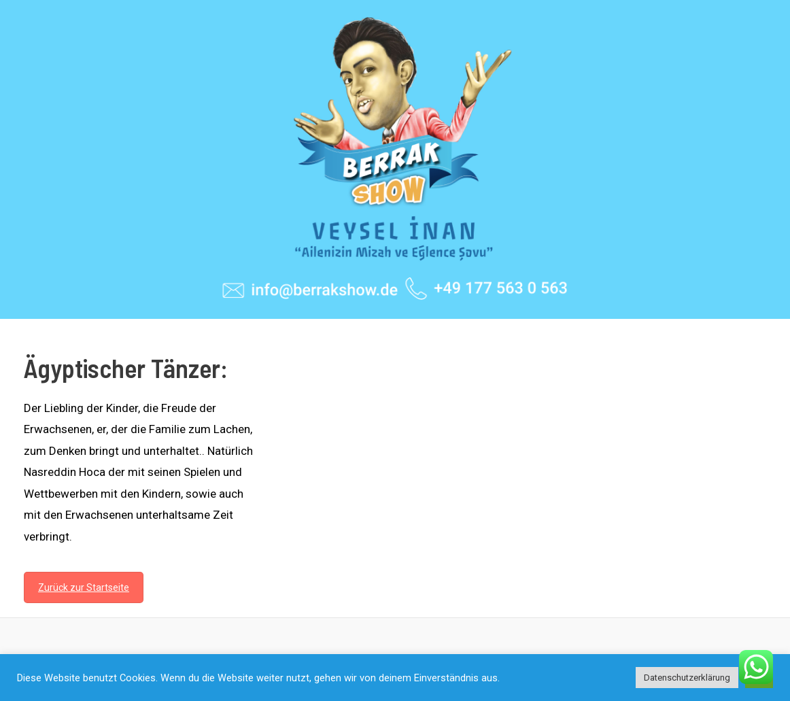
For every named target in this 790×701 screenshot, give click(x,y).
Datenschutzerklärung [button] (687, 677)
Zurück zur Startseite (83, 587)
